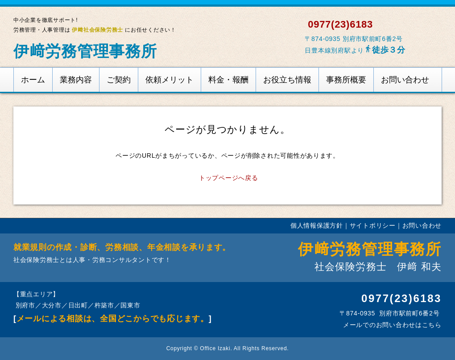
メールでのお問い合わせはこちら (391, 324)
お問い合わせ (405, 79)
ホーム (33, 79)
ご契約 (119, 79)
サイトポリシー (373, 225)
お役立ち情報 (287, 79)
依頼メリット (169, 79)
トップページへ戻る (228, 177)
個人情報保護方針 (316, 225)
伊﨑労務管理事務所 (85, 51)
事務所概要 (346, 79)
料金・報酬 (228, 79)
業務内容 (76, 79)
